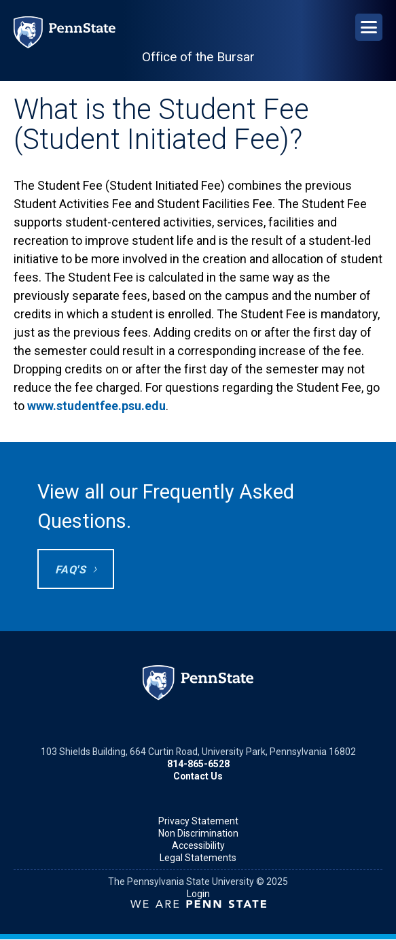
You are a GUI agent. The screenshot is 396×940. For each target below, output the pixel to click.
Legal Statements (198, 857)
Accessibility (198, 845)
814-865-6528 (198, 763)
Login (198, 893)
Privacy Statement (198, 821)
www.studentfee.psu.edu (96, 406)
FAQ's (70, 569)
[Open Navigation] (368, 27)
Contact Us (198, 776)
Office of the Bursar (198, 57)
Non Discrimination (198, 833)
